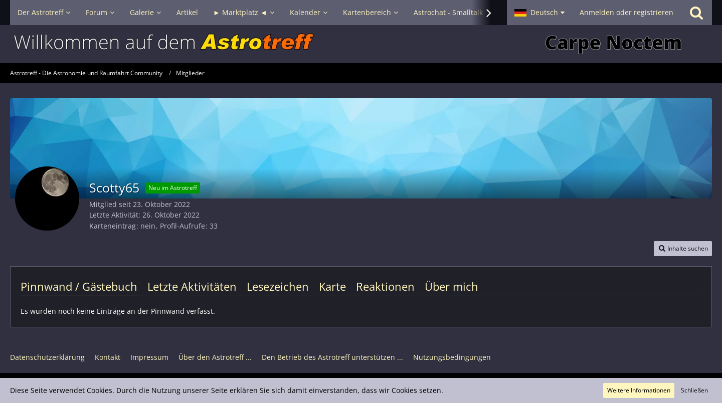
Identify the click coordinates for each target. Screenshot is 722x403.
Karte (332, 286)
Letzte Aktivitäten (192, 286)
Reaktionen (385, 286)
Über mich (451, 286)
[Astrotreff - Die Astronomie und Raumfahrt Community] (361, 44)
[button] (539, 12)
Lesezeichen (278, 286)
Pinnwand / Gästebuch (79, 286)
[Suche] (696, 12)
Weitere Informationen (638, 390)
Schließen (694, 390)
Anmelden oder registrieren (626, 12)
